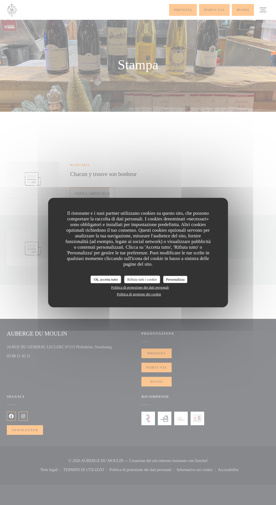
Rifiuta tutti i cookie (142, 279)
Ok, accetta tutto (106, 279)
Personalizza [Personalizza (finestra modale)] (175, 279)
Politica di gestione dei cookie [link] (139, 294)
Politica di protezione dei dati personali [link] (140, 287)
